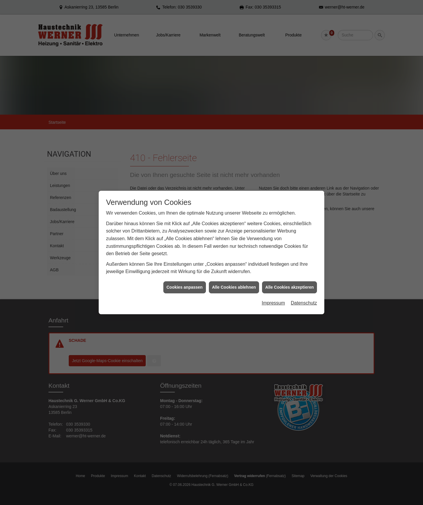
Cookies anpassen (185, 287)
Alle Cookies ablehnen (234, 287)
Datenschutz (304, 302)
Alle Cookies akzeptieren (289, 287)
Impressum (273, 302)
